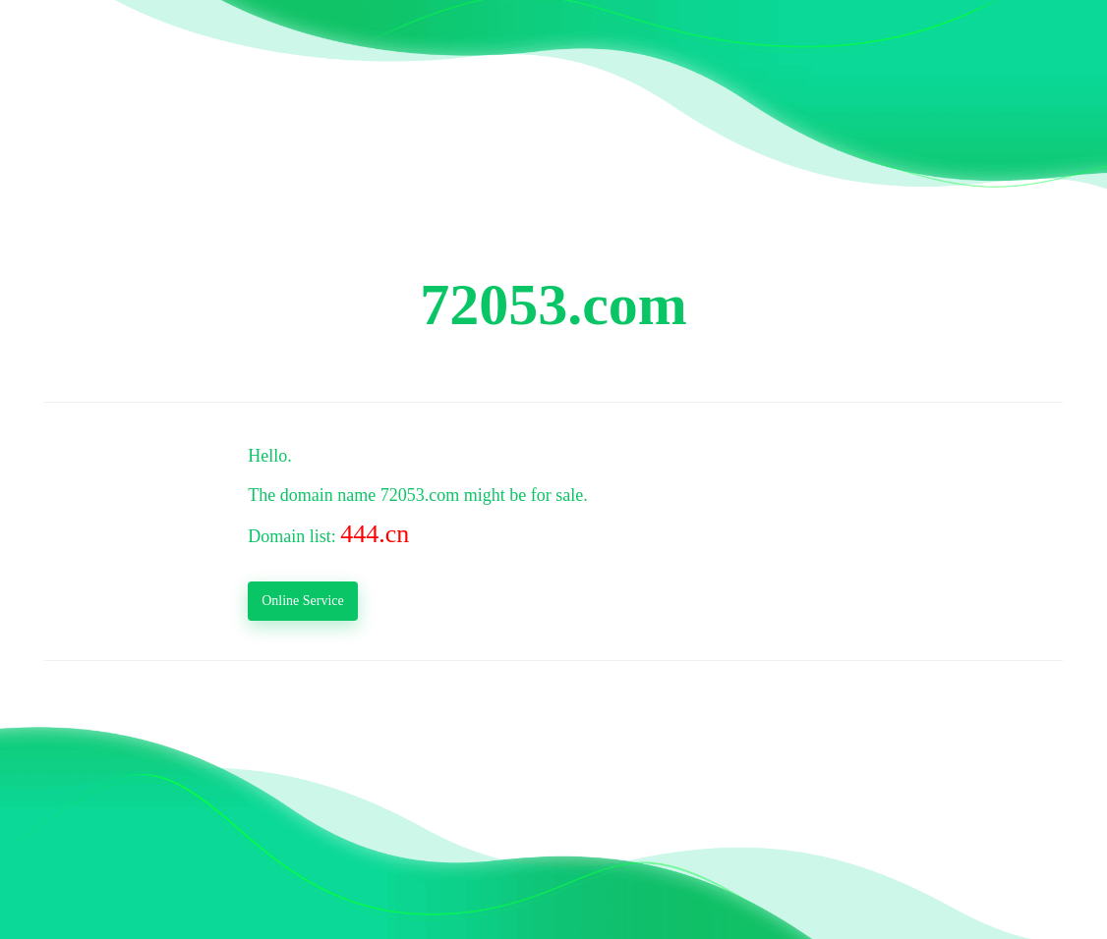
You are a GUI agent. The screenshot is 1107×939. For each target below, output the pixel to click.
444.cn (374, 534)
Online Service (303, 600)
